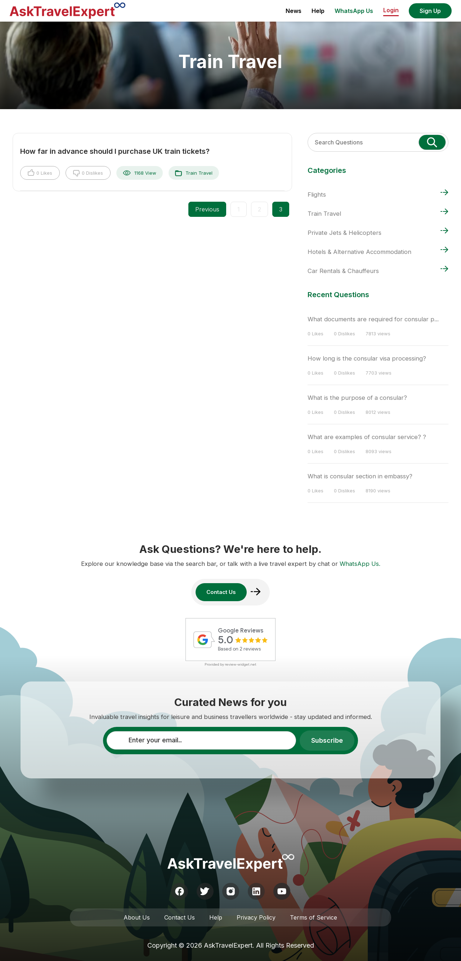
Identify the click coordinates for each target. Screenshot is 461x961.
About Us (137, 917)
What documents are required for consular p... (373, 319)
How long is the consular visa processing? (367, 358)
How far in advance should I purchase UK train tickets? (115, 151)
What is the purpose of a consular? (357, 397)
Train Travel (193, 173)
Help (318, 10)
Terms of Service (313, 917)
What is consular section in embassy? (360, 476)
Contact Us (179, 917)
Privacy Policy (256, 917)
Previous (207, 209)
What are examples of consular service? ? (367, 437)
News (293, 10)
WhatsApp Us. (360, 563)
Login (391, 10)
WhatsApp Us (354, 10)
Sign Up (430, 10)
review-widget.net (240, 664)
